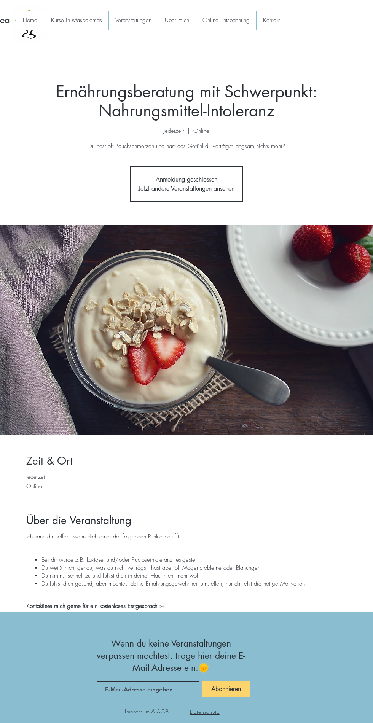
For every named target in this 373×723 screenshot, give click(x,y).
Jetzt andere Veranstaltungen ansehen (186, 189)
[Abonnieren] (226, 689)
